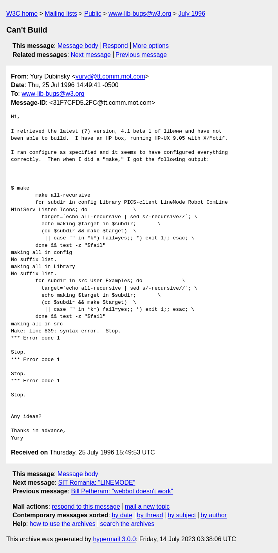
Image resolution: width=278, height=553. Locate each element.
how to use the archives (63, 523)
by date (122, 515)
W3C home (22, 13)
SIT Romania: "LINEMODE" (96, 482)
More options (151, 45)
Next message (91, 54)
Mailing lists (61, 13)
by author (213, 515)
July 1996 (192, 13)
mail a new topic (147, 506)
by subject (182, 515)
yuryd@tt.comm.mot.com (110, 76)
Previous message (141, 54)
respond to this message (86, 506)
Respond (115, 45)
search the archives (127, 523)
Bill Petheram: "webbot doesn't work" (122, 491)
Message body (78, 45)
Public (92, 13)
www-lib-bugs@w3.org (139, 13)
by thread (150, 515)
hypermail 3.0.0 (114, 539)
